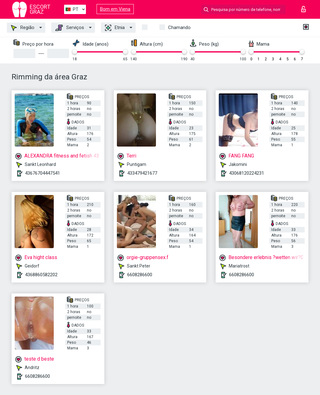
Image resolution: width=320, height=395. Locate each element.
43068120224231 (246, 173)
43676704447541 (42, 173)
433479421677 (142, 173)
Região (22, 28)
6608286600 (139, 275)
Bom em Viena (115, 9)
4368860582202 (41, 275)
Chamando (179, 27)
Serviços (69, 28)
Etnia (115, 28)
